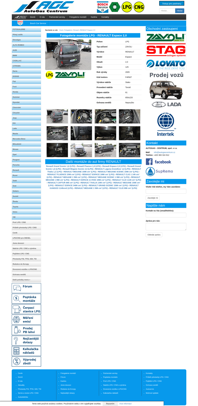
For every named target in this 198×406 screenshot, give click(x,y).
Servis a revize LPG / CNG (28, 393)
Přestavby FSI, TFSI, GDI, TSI (25, 259)
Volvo (15, 212)
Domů (32, 17)
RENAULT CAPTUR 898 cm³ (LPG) (63, 183)
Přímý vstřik (18, 35)
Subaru (16, 191)
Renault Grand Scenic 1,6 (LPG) (60, 166)
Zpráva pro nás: (153, 221)
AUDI (15, 50)
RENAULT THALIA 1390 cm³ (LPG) (96, 183)
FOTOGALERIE (19, 29)
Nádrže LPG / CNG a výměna (24, 248)
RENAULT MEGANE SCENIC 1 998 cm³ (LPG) (108, 177)
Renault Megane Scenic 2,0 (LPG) (78, 169)
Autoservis (150, 389)
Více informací (125, 404)
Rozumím (110, 404)
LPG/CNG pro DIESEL (22, 238)
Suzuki (15, 196)
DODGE (16, 76)
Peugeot (16, 160)
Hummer (16, 97)
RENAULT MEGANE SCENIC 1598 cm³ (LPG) (118, 172)
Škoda (15, 201)
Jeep (15, 118)
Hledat (179, 11)
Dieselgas (17, 40)
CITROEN (16, 66)
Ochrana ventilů (19, 275)
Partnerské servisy (57, 17)
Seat (14, 186)
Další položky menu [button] (21, 280)
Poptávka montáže (110, 377)
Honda (15, 92)
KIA (14, 123)
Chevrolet (17, 108)
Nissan (15, 149)
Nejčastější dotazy (68, 393)
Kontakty (105, 17)
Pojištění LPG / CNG (21, 254)
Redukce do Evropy (21, 264)
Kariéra (94, 17)
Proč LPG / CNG (19, 222)
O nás (42, 17)
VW (14, 217)
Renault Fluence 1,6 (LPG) (89, 166)
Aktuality (21, 385)
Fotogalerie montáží (77, 17)
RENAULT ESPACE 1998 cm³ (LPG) (98, 174)
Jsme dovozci (18, 243)
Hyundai (16, 102)
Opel (14, 154)
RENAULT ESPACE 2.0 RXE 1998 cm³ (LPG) (91, 180)
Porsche (16, 165)
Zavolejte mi (153, 198)
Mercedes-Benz (19, 139)
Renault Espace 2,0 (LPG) (114, 166)
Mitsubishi (17, 144)
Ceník (15, 233)
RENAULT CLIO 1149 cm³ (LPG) (126, 180)
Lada (15, 128)
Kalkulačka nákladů (110, 393)
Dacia (15, 71)
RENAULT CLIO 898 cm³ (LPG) (123, 188)
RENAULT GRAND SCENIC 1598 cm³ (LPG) (108, 185)
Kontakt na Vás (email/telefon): (160, 211)
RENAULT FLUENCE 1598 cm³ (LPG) (64, 174)
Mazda (15, 134)
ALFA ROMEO (18, 45)
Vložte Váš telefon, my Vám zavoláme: (163, 187)
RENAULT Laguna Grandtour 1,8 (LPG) (112, 169)
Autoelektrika (23, 397)
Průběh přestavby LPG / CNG (25, 228)
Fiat (14, 81)
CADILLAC (17, 61)
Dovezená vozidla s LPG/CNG (25, 269)
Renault (16, 170)
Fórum (63, 377)
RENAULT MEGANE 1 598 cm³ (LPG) (70, 177)
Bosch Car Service (38, 23)
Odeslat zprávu (154, 235)
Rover (15, 175)
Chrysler (16, 113)
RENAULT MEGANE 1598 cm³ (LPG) (80, 172)
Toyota (15, 207)
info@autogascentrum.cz (164, 152)
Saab (15, 181)
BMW (15, 55)
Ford (14, 87)
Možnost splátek (152, 393)
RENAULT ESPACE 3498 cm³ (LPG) (71, 185)
